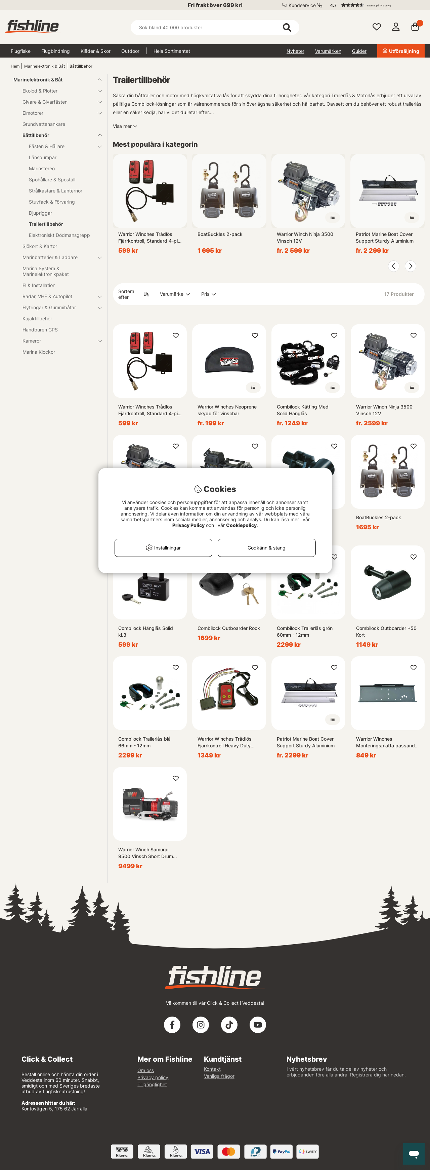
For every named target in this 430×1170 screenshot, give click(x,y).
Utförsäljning (401, 51)
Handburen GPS (40, 329)
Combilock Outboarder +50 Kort (386, 631)
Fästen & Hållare (61, 146)
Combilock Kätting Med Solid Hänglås (303, 410)
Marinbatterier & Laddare (58, 257)
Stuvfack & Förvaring (52, 202)
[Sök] (215, 27)
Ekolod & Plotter (58, 91)
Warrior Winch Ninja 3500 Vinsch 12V (305, 237)
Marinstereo (42, 168)
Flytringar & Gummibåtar (58, 307)
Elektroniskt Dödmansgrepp (59, 235)
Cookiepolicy (241, 525)
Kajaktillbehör (37, 318)
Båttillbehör (81, 66)
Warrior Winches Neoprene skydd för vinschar (227, 410)
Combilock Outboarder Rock (229, 628)
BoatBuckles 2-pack (220, 234)
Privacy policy (152, 1077)
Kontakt (212, 1069)
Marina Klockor (39, 352)
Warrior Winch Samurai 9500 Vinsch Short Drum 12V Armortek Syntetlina (145, 853)
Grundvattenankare (44, 124)
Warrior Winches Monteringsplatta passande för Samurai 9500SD (387, 742)
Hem (15, 66)
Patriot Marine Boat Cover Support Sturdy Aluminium (385, 237)
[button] (374, 5)
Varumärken (328, 51)
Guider (359, 51)
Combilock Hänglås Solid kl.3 (145, 631)
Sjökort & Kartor (40, 246)
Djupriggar (40, 213)
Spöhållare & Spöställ (52, 179)
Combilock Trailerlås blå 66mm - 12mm (144, 742)
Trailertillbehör (46, 224)
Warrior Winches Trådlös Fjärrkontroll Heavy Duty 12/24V (225, 742)
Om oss (145, 1070)
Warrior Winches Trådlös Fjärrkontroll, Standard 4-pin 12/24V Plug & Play (149, 237)
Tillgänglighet (152, 1084)
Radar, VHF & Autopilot (58, 296)
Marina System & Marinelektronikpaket (46, 271)
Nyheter (295, 51)
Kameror (58, 341)
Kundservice (302, 5)
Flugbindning (55, 51)
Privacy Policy (188, 525)
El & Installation (39, 285)
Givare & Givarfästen (58, 102)
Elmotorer (58, 113)
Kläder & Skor (96, 51)
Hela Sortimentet (172, 51)
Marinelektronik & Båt (44, 66)
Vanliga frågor (219, 1076)
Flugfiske (21, 51)
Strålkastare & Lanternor (55, 190)
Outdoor (130, 51)
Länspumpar (42, 157)
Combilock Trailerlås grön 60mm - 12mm (305, 631)
